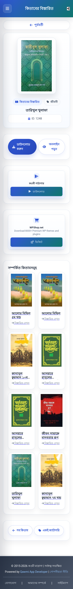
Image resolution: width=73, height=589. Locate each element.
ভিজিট (36, 242)
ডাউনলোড (37, 191)
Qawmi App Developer (33, 571)
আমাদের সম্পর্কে (37, 583)
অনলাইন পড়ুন (51, 147)
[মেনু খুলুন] (7, 8)
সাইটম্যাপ (63, 583)
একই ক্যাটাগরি (49, 530)
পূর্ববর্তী (36, 25)
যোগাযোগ (10, 583)
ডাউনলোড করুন (21, 147)
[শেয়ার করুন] (68, 8)
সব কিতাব (20, 530)
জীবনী (52, 101)
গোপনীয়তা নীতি (59, 571)
